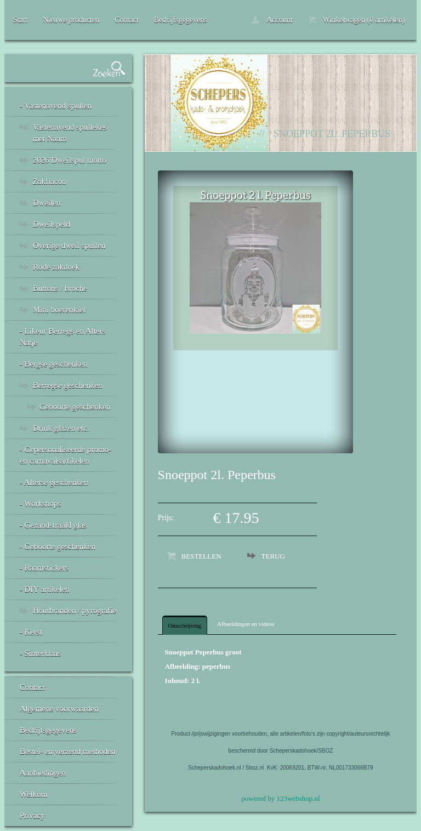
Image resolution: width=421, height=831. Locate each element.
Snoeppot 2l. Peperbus (332, 133)
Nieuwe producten (71, 20)
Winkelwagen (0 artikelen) (356, 20)
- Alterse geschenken (54, 482)
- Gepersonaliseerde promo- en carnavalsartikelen (65, 455)
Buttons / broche (60, 288)
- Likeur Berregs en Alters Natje (63, 337)
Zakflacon (49, 181)
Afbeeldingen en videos (245, 624)
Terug (273, 556)
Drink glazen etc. (61, 428)
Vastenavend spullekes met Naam (70, 133)
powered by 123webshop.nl (280, 798)
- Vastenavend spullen (56, 105)
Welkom (33, 794)
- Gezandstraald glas (53, 525)
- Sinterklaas (40, 653)
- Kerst (31, 632)
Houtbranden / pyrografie (74, 610)
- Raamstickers (44, 568)
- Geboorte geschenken (57, 546)
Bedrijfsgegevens (180, 20)
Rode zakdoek (56, 267)
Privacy (32, 815)
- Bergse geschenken (54, 364)
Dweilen (47, 202)
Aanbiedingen (43, 773)
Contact (127, 20)
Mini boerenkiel (59, 309)
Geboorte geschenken (75, 406)
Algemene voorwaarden (59, 708)
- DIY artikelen (45, 589)
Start (20, 20)
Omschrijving (185, 625)
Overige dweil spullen (69, 245)
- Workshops (40, 503)
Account (272, 20)
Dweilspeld (51, 224)
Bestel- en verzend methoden (68, 751)
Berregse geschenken (68, 385)
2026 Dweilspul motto (69, 160)
